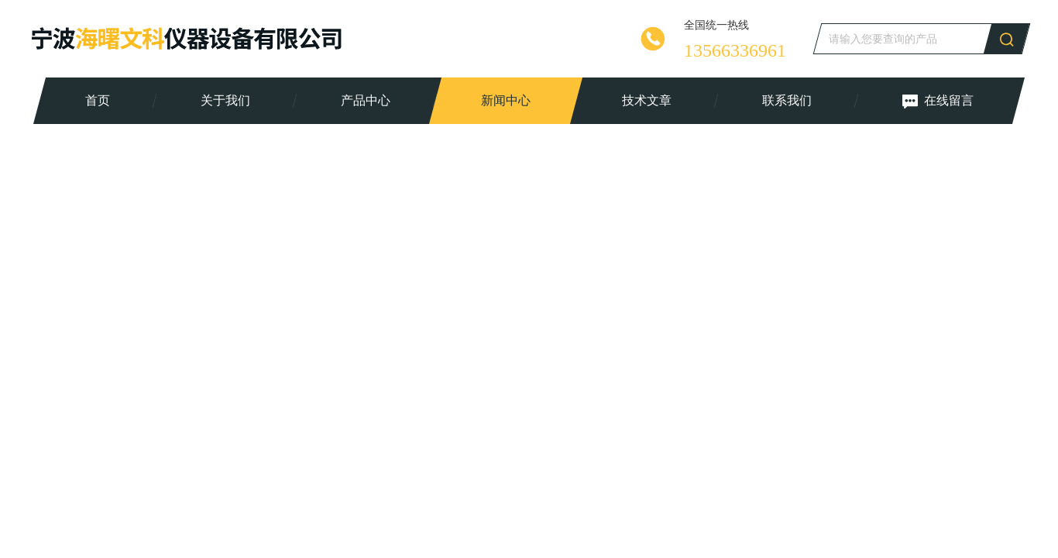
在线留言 (937, 101)
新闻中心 (506, 100)
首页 (97, 100)
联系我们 (786, 100)
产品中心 (365, 100)
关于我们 (225, 100)
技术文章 (646, 100)
